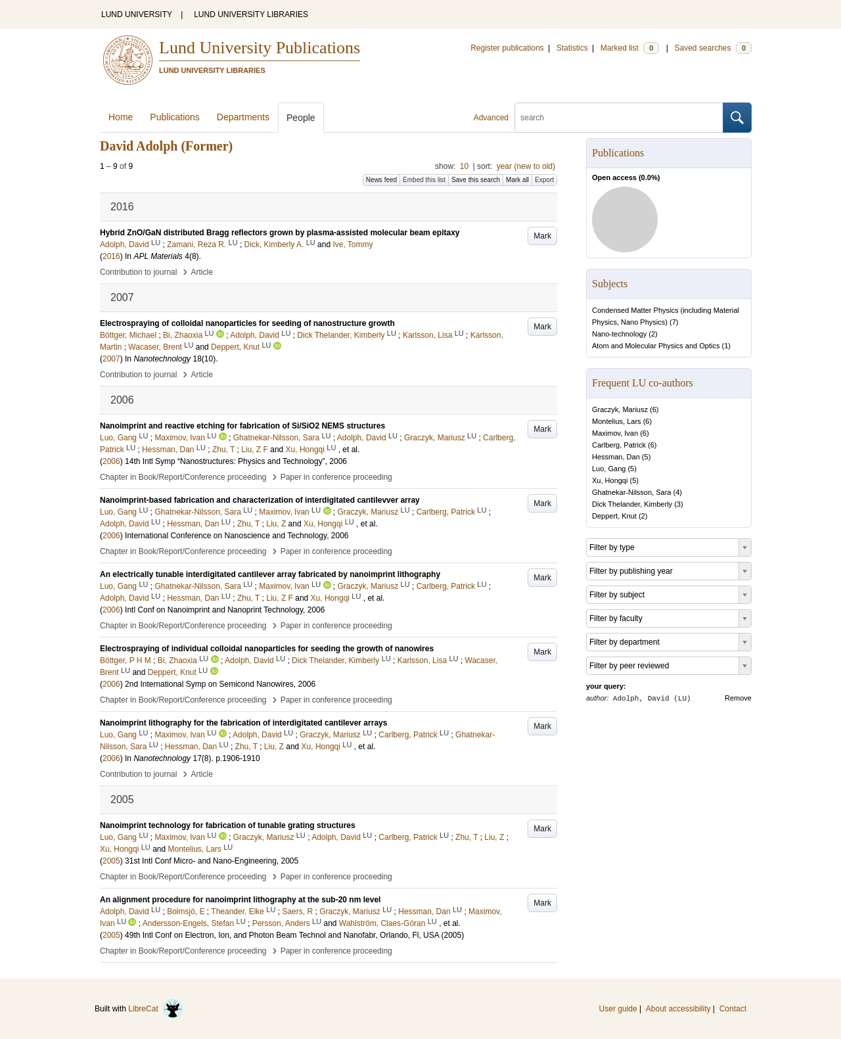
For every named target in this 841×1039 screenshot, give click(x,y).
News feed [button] (381, 179)
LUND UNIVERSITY (136, 14)
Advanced (491, 117)
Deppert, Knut (614, 516)
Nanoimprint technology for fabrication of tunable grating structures (227, 825)
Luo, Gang (608, 469)
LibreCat (155, 1008)
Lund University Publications (259, 47)
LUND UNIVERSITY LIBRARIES (251, 14)
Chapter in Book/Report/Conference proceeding (183, 477)
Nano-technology (619, 334)
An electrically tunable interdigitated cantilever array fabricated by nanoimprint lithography (270, 574)
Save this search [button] (475, 179)
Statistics (572, 48)
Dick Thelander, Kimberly (632, 504)
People (300, 117)
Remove (738, 698)
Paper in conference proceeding (336, 477)
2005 (111, 861)
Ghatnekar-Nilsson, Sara (631, 492)
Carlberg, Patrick (619, 445)
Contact (732, 1008)
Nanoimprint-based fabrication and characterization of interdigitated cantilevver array (260, 500)
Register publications (506, 48)
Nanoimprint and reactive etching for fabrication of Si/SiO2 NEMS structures (242, 425)
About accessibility (678, 1008)
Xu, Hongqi (609, 480)
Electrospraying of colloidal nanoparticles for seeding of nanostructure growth (247, 323)
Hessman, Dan (616, 457)
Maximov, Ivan (615, 433)
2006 (111, 461)
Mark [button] (542, 236)
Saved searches (713, 48)
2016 (111, 256)
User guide (618, 1008)
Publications (175, 117)
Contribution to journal (138, 272)
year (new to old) (526, 166)
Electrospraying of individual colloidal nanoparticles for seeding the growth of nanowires (267, 648)
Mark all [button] (517, 179)
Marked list (630, 48)
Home (120, 117)
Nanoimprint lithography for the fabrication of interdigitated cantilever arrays (243, 722)
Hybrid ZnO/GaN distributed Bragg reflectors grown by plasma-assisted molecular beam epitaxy (279, 232)
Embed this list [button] (424, 179)
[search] (618, 118)
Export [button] (544, 179)
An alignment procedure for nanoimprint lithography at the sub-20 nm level (240, 899)
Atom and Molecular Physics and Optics (655, 346)
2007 (111, 358)
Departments (243, 117)
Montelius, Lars (616, 421)
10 (464, 166)
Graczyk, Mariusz (620, 409)
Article (202, 272)
